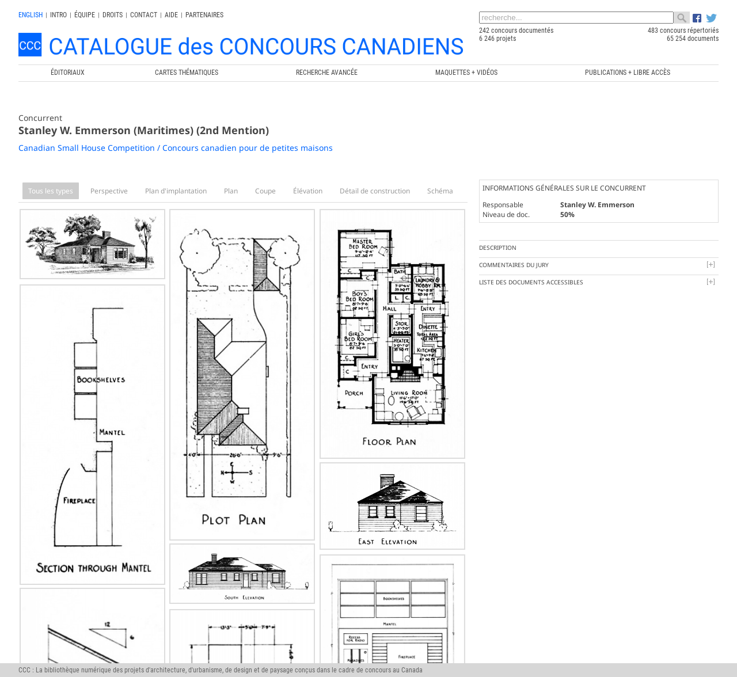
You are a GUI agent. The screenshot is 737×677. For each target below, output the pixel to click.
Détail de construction (375, 191)
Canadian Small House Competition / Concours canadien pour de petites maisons (175, 147)
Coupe (265, 191)
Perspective (109, 191)
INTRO (58, 15)
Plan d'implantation (176, 191)
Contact (143, 15)
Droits (112, 15)
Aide (171, 15)
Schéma (440, 191)
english (30, 15)
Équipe (84, 15)
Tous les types (50, 191)
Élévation (307, 191)
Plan (231, 191)
